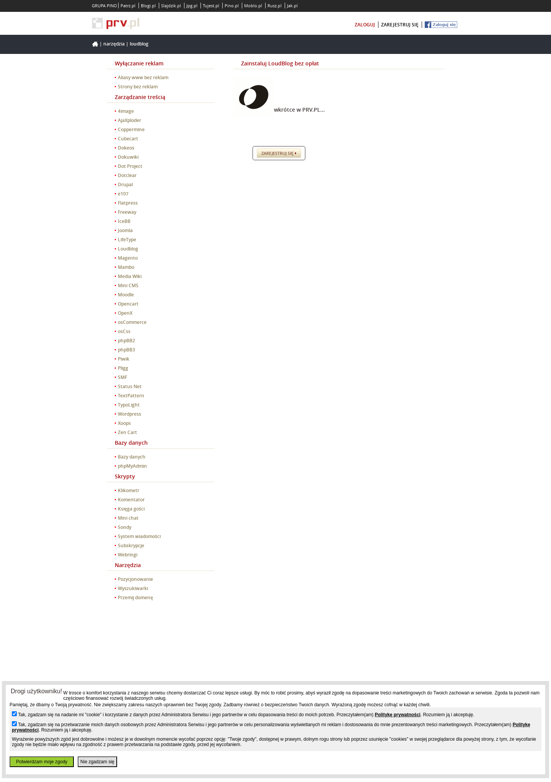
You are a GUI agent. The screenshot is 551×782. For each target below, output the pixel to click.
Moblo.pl (253, 5)
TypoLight (129, 405)
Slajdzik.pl (171, 5)
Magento (128, 258)
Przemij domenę (135, 597)
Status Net (130, 386)
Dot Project (130, 166)
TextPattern (131, 395)
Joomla (125, 230)
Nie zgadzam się (97, 761)
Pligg (123, 368)
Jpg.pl (191, 5)
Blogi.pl (148, 5)
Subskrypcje (131, 545)
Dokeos (126, 148)
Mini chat (128, 518)
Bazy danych (131, 457)
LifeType (127, 239)
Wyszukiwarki (133, 588)
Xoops (124, 423)
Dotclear (127, 175)
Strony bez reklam (138, 86)
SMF (122, 377)
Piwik (123, 359)
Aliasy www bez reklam (143, 77)
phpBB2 (126, 340)
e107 (123, 193)
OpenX (125, 313)
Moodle (126, 294)
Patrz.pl (128, 5)
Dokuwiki (128, 157)
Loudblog (139, 44)
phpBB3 (126, 349)
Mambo (126, 267)
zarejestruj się (400, 24)
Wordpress (129, 414)
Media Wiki (130, 276)
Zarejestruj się (277, 153)
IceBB (124, 221)
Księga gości (131, 509)
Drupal (125, 184)
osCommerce (132, 322)
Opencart (128, 304)
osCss (124, 331)
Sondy (124, 527)
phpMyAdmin (132, 466)
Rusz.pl (274, 5)
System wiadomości (139, 536)
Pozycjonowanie (135, 579)
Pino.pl (232, 5)
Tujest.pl (211, 5)
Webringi (127, 554)
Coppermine (131, 129)
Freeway (127, 212)
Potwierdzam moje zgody (41, 761)
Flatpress (128, 203)
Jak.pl (292, 5)
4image (126, 111)
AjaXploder (129, 120)
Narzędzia (114, 44)
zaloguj (365, 24)
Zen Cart (127, 432)
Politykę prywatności (397, 714)
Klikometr (128, 490)
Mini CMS (128, 285)
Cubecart (128, 138)
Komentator (131, 499)
